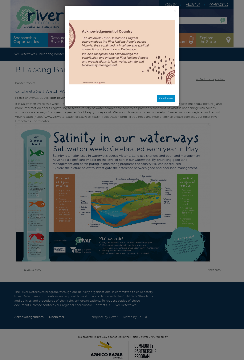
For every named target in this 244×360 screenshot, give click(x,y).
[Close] (175, 10)
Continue (166, 98)
